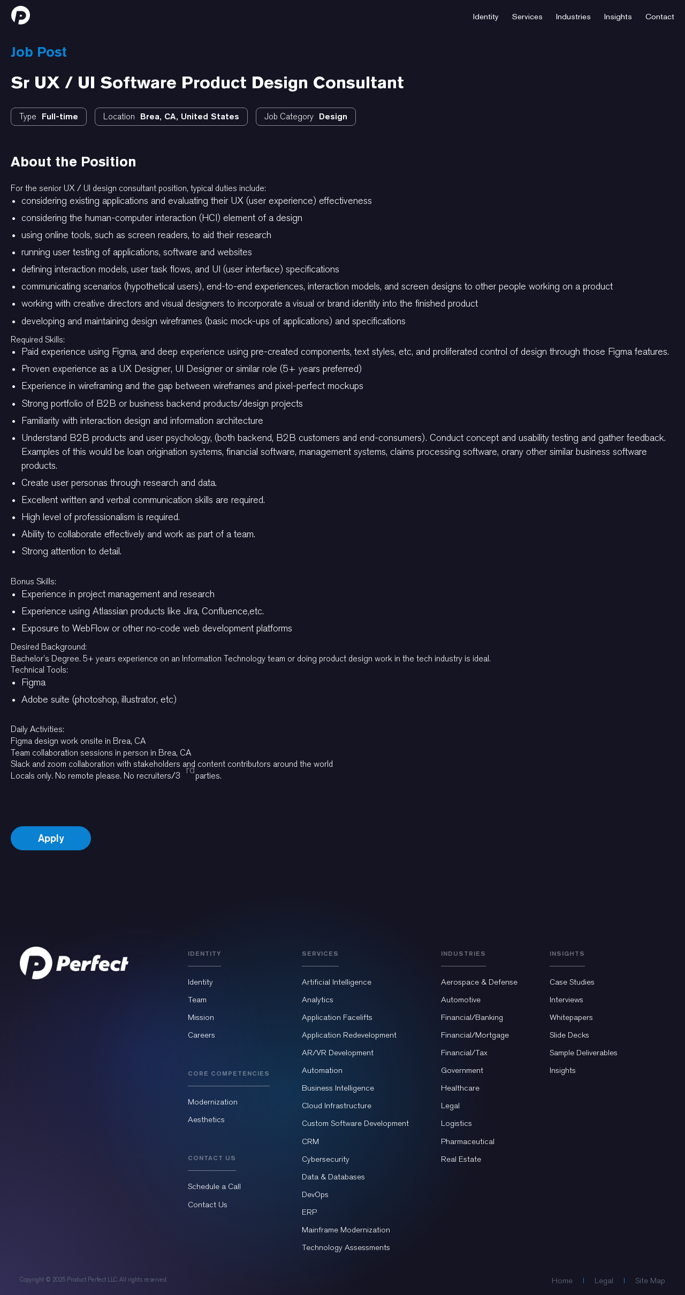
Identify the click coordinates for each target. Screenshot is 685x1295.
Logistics (456, 1123)
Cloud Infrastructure (336, 1105)
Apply (51, 838)
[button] (486, 15)
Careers (201, 1035)
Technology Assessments (346, 1247)
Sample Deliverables (584, 1052)
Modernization (213, 1102)
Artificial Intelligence (336, 982)
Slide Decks (569, 1035)
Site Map (650, 1280)
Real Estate (461, 1159)
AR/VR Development (338, 1052)
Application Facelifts (337, 1017)
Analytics (317, 999)
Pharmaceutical (467, 1141)
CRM (310, 1141)
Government (462, 1070)
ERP (309, 1212)
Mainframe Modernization (346, 1230)
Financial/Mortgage (475, 1035)
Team (197, 999)
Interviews (566, 999)
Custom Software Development (355, 1123)
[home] (20, 15)
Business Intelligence (338, 1088)
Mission (201, 1017)
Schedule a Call (214, 1186)
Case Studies (572, 982)
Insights (563, 1070)
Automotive (461, 999)
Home (562, 1280)
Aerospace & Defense (479, 982)
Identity (200, 982)
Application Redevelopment (349, 1035)
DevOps (315, 1194)
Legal (450, 1105)
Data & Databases (333, 1177)
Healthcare (460, 1088)
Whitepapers (571, 1017)
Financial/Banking (472, 1017)
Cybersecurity (325, 1159)
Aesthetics (206, 1119)
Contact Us (207, 1204)
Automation (322, 1070)
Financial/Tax (464, 1052)
